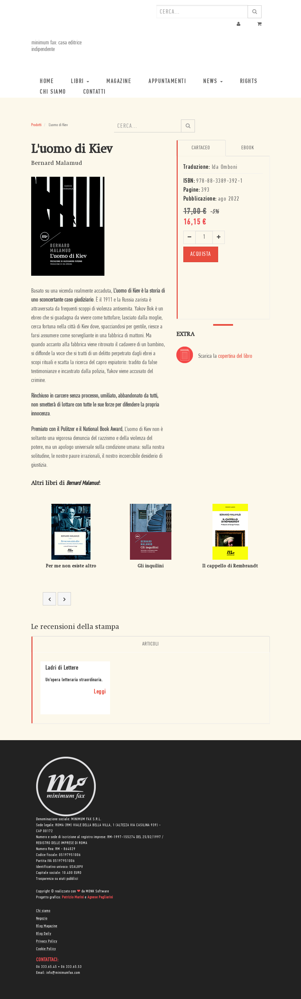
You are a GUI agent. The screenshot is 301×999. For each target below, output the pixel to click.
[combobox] (202, 11)
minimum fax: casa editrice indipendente (56, 46)
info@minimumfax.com (63, 973)
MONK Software (97, 891)
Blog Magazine (46, 926)
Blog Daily (43, 934)
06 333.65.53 (71, 967)
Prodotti (36, 125)
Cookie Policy (46, 949)
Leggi (100, 692)
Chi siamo (43, 911)
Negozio (41, 919)
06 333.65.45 (46, 967)
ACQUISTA (200, 254)
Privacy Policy (46, 941)
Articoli (150, 644)
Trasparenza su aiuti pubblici (57, 879)
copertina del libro (235, 356)
